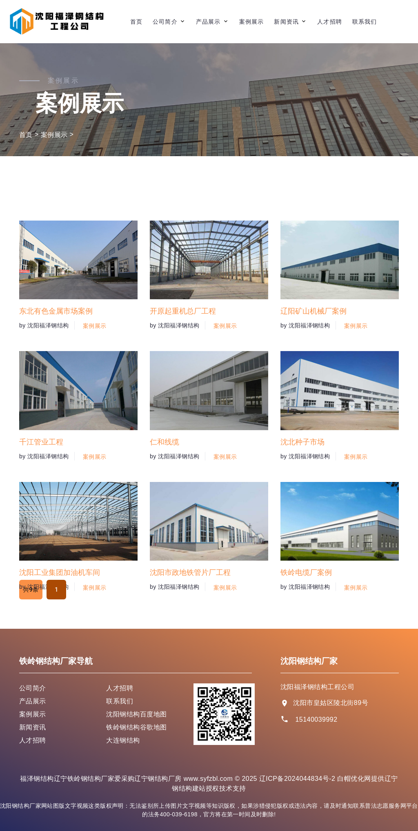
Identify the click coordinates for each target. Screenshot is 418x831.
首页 (136, 21)
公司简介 (165, 21)
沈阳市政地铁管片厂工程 (190, 619)
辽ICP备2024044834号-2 (297, 778)
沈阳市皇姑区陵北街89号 (330, 702)
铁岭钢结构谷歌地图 (136, 727)
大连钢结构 (123, 740)
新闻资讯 (286, 21)
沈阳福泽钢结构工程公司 (317, 686)
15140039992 (316, 719)
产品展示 (208, 21)
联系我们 (364, 21)
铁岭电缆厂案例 (306, 619)
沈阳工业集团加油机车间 (59, 619)
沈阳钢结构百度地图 (136, 714)
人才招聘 (329, 21)
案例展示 (251, 21)
